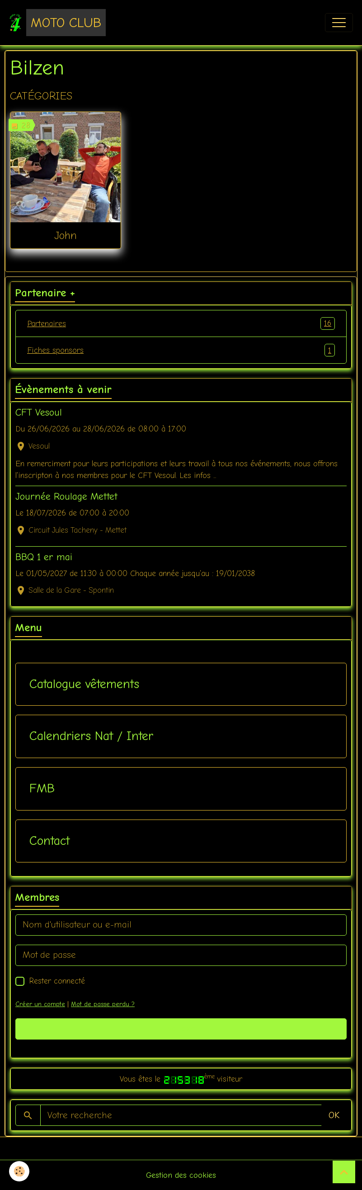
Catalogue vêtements (84, 684)
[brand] (57, 22)
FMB (42, 788)
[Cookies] (19, 1171)
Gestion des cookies (181, 1175)
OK (334, 1115)
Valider (181, 1028)
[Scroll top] (344, 1172)
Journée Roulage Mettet (66, 496)
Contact (49, 841)
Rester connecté (57, 980)
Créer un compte (40, 1004)
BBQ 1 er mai (43, 557)
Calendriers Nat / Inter (91, 736)
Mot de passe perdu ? (103, 1004)
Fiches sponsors (181, 350)
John (65, 235)
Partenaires (181, 323)
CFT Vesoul (38, 412)
